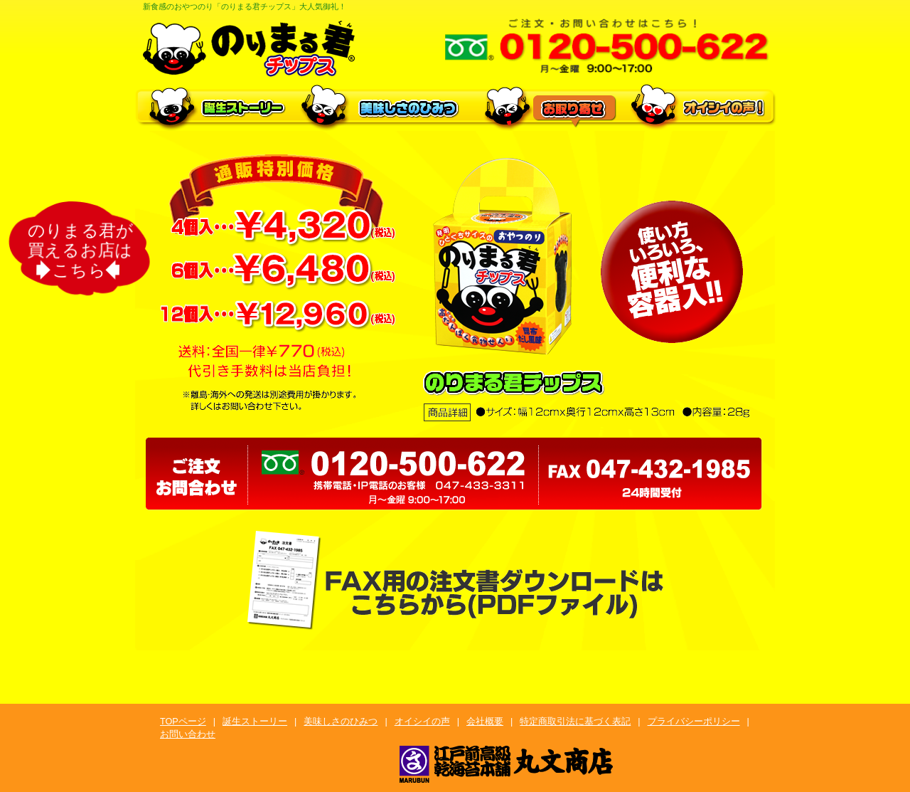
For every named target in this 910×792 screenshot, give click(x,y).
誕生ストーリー (255, 722)
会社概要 (484, 722)
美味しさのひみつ (341, 722)
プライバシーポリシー (694, 722)
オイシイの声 (422, 722)
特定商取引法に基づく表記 (575, 722)
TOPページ (183, 722)
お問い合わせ (187, 734)
